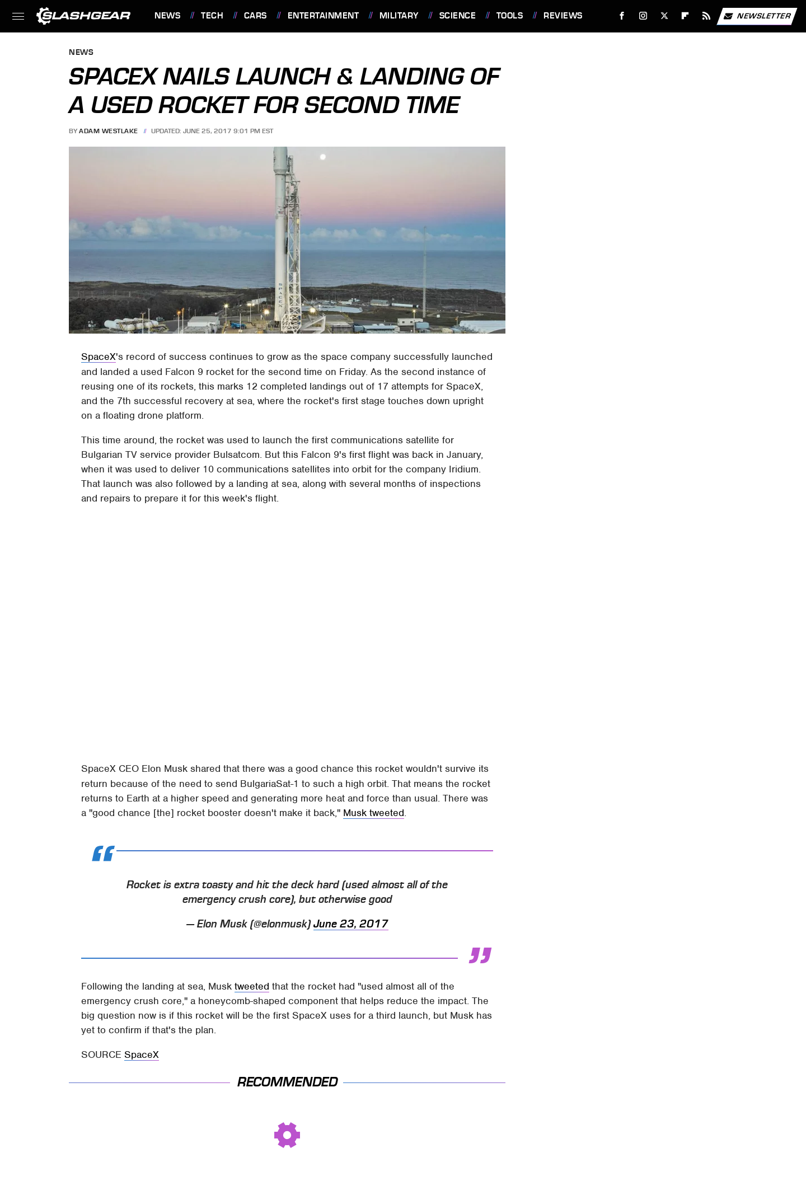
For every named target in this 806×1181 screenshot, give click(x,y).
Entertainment (323, 16)
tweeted (252, 986)
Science (457, 16)
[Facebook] (622, 16)
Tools (509, 16)
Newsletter (756, 16)
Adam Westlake (108, 131)
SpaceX (98, 356)
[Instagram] (643, 16)
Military (399, 16)
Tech (212, 16)
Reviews (563, 16)
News (167, 16)
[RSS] (707, 16)
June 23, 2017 (350, 924)
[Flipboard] (685, 16)
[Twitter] (664, 16)
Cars (255, 16)
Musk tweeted (373, 813)
